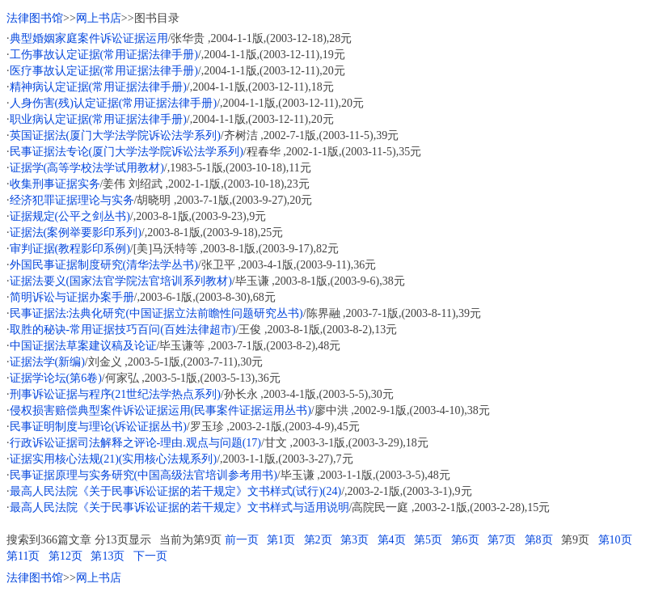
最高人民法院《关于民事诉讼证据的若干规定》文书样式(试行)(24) (176, 491)
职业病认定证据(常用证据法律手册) (98, 119)
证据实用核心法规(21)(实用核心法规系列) (113, 459)
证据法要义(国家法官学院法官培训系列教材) (121, 281)
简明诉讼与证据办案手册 (72, 297)
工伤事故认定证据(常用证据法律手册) (104, 55)
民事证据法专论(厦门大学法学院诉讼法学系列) (126, 152)
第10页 (615, 540)
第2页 (318, 540)
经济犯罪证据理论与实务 (72, 200)
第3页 (354, 540)
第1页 (281, 540)
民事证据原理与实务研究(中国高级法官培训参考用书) (143, 475)
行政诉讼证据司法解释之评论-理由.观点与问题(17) (136, 443)
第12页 (65, 556)
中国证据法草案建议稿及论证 (83, 346)
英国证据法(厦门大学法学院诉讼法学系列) (115, 135)
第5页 (428, 540)
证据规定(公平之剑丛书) (70, 216)
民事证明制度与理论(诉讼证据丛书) (98, 427)
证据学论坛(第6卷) (56, 378)
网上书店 (98, 18)
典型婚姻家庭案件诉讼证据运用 (89, 38)
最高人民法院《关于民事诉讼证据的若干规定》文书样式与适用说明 (179, 507)
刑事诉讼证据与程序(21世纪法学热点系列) (115, 394)
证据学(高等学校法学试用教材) (87, 168)
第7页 (502, 540)
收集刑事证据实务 (55, 184)
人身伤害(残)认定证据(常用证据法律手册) (113, 103)
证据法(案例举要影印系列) (75, 232)
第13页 (108, 556)
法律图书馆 (34, 18)
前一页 (242, 540)
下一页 (150, 556)
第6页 (465, 540)
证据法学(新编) (47, 362)
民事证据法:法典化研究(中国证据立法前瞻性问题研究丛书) (156, 313)
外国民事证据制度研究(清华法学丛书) (104, 265)
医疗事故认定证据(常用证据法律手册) (104, 71)
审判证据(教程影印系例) (70, 249)
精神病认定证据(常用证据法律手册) (98, 87)
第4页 (392, 540)
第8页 (539, 540)
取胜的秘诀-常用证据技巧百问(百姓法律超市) (123, 329)
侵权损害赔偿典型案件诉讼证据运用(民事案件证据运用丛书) (160, 410)
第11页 (23, 556)
